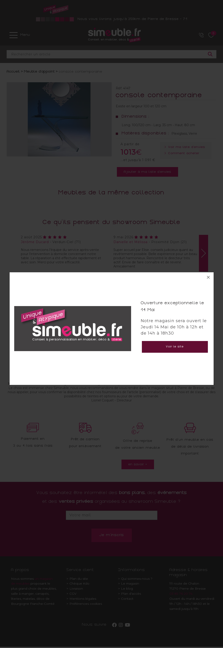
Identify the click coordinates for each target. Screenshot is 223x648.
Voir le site (175, 347)
